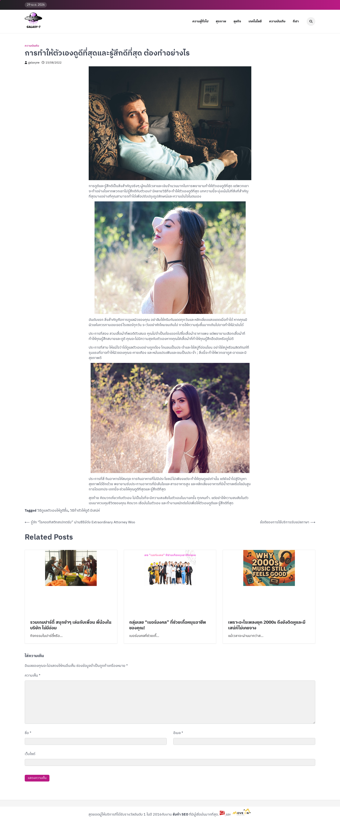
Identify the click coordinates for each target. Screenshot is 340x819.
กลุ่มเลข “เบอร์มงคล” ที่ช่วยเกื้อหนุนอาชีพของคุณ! (167, 625)
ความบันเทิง (277, 21)
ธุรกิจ (237, 21)
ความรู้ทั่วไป (200, 21)
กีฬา (296, 21)
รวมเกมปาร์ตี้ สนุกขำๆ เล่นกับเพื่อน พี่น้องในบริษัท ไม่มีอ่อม (70, 625)
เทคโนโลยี (255, 21)
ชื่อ (28, 733)
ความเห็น (32, 675)
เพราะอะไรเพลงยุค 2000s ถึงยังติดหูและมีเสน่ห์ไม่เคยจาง (266, 625)
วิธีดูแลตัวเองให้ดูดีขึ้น (52, 511)
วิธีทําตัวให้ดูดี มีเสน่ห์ (85, 511)
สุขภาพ (221, 21)
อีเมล (178, 733)
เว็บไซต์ (30, 754)
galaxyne (32, 62)
